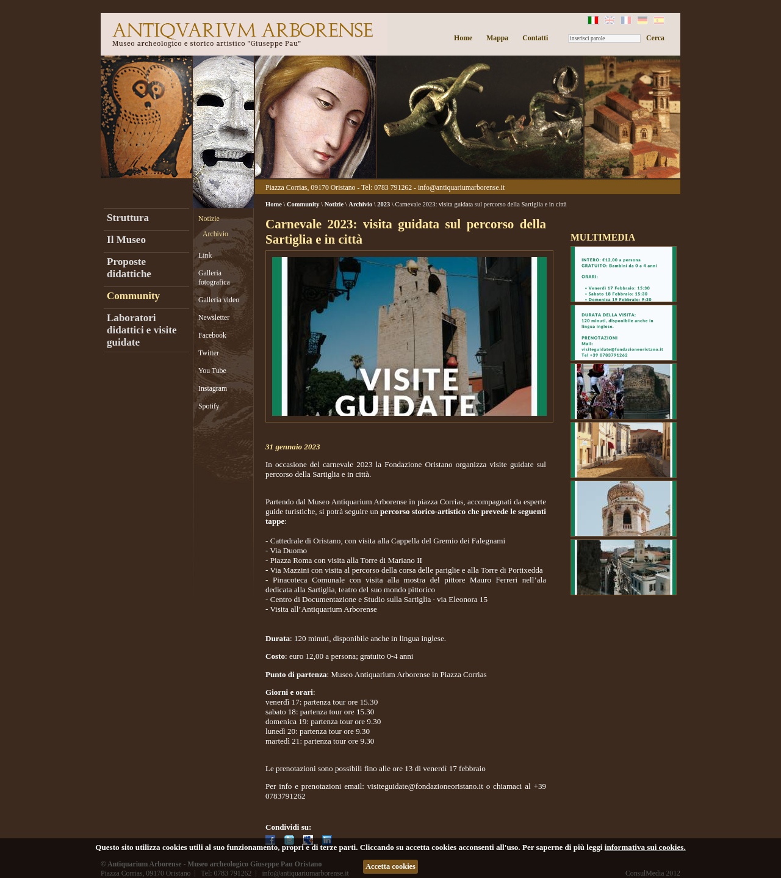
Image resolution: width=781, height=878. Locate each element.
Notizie (209, 218)
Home (463, 38)
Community (133, 296)
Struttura (128, 217)
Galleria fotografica (214, 277)
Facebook (212, 335)
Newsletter (213, 317)
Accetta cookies (390, 866)
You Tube (212, 370)
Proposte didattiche (129, 268)
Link (205, 255)
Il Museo (126, 239)
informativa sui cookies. (645, 847)
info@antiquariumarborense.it (461, 187)
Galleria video (218, 300)
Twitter (208, 353)
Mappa (497, 38)
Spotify (209, 406)
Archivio (215, 234)
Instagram (212, 388)
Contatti (535, 38)
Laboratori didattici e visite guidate (142, 330)
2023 (383, 204)
